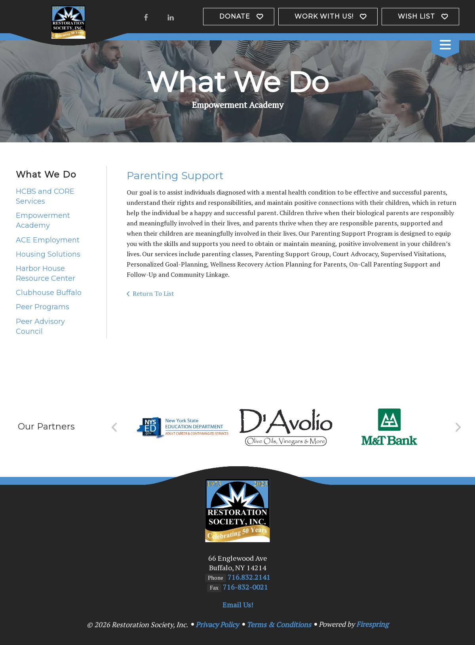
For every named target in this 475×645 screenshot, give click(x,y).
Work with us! (323, 16)
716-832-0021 (245, 587)
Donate (234, 16)
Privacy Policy (217, 624)
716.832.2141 (249, 577)
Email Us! (237, 604)
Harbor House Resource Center (45, 273)
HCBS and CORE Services (45, 196)
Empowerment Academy (43, 220)
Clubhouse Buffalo (49, 292)
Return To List (153, 293)
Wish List (416, 16)
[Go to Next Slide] (458, 427)
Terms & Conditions (279, 624)
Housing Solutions (48, 254)
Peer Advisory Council (40, 326)
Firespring (372, 624)
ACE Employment (48, 240)
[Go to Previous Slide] (114, 427)
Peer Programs (42, 307)
